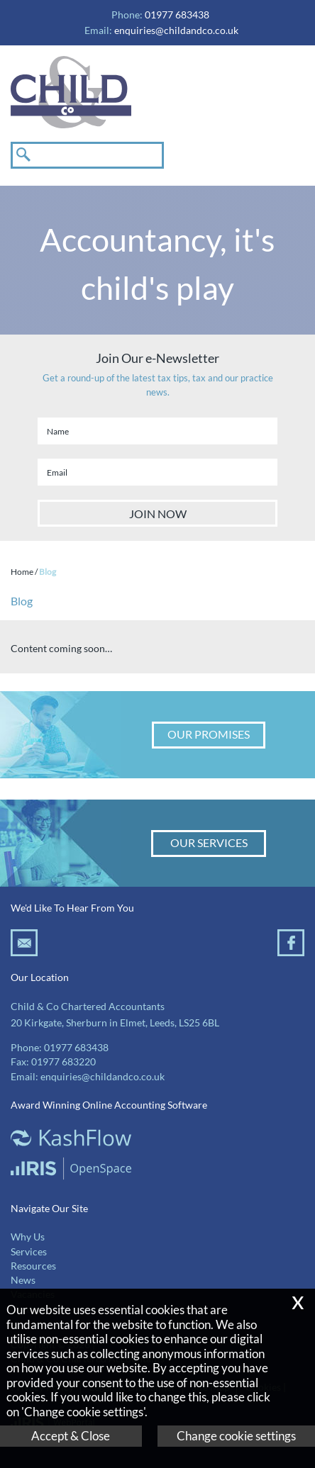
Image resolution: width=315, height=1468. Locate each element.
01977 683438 (76, 1047)
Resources (33, 1266)
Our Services (209, 842)
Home (22, 571)
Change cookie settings (236, 1435)
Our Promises (208, 734)
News (23, 1280)
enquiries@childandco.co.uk (176, 30)
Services (29, 1251)
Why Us (28, 1237)
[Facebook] (290, 951)
